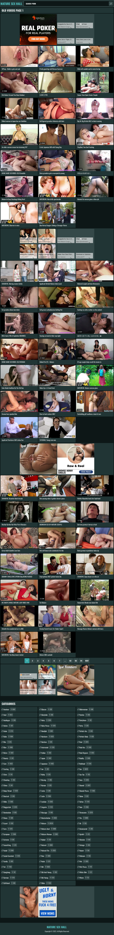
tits (84, 818)
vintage (85, 845)
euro (8, 829)
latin (46, 796)
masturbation (49, 818)
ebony (8, 818)
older (46, 883)
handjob (47, 731)
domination (10, 812)
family (8, 861)
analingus (9, 720)
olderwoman (86, 709)
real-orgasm (87, 753)
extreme (9, 839)
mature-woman (49, 834)
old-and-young (49, 872)
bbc (7, 742)
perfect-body (86, 736)
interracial (48, 747)
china (8, 785)
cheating (9, 780)
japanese (47, 763)
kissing (46, 780)
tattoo (84, 801)
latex (46, 791)
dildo (8, 801)
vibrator (85, 839)
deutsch (9, 796)
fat (7, 867)
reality (85, 758)
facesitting (10, 845)
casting (9, 769)
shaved (85, 785)
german (9, 877)
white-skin (86, 872)
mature (47, 823)
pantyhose (85, 720)
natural (47, 845)
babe (8, 736)
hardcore (47, 736)
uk (83, 823)
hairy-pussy (48, 725)
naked (46, 839)
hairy (46, 720)
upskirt (84, 834)
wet (84, 861)
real (84, 742)
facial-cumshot (11, 856)
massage (47, 812)
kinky (46, 774)
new (46, 856)
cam (8, 763)
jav (45, 769)
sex (83, 769)
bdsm (8, 753)
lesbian (47, 801)
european (9, 834)
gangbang (9, 872)
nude (46, 861)
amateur (9, 709)
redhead (85, 763)
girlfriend (9, 883)
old (45, 867)
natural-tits (48, 850)
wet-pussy (86, 867)
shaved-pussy (87, 791)
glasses (47, 709)
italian (46, 753)
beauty (8, 758)
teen (84, 807)
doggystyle (10, 807)
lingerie (47, 807)
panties (84, 715)
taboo (84, 796)
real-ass (85, 747)
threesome (86, 812)
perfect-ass (86, 731)
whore (84, 877)
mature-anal (49, 829)
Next (87, 660)
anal (8, 715)
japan (46, 758)
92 (70, 660)
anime (8, 725)
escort (8, 823)
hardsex (47, 742)
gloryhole (47, 715)
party (84, 725)
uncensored (86, 829)
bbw (8, 747)
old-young (48, 877)
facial (8, 850)
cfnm (8, 774)
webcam (85, 856)
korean (46, 785)
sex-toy (84, 774)
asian (8, 731)
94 (81, 660)
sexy (84, 780)
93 (76, 660)
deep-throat (10, 791)
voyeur (84, 850)
